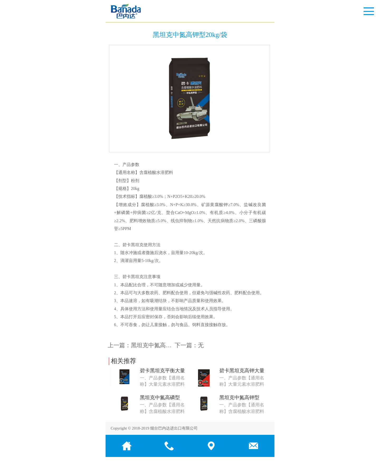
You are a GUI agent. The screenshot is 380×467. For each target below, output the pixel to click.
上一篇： (145, 345)
